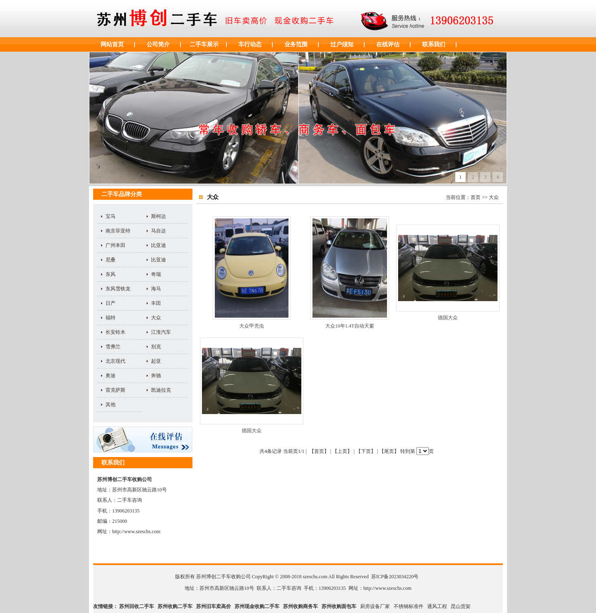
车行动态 (250, 44)
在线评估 (387, 44)
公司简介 (158, 44)
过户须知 (341, 44)
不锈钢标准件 (408, 606)
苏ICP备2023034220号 (395, 576)
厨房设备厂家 (375, 606)
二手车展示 (204, 44)
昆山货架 (461, 606)
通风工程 (437, 606)
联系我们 (433, 44)
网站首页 (112, 44)
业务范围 (296, 44)
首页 (476, 197)
